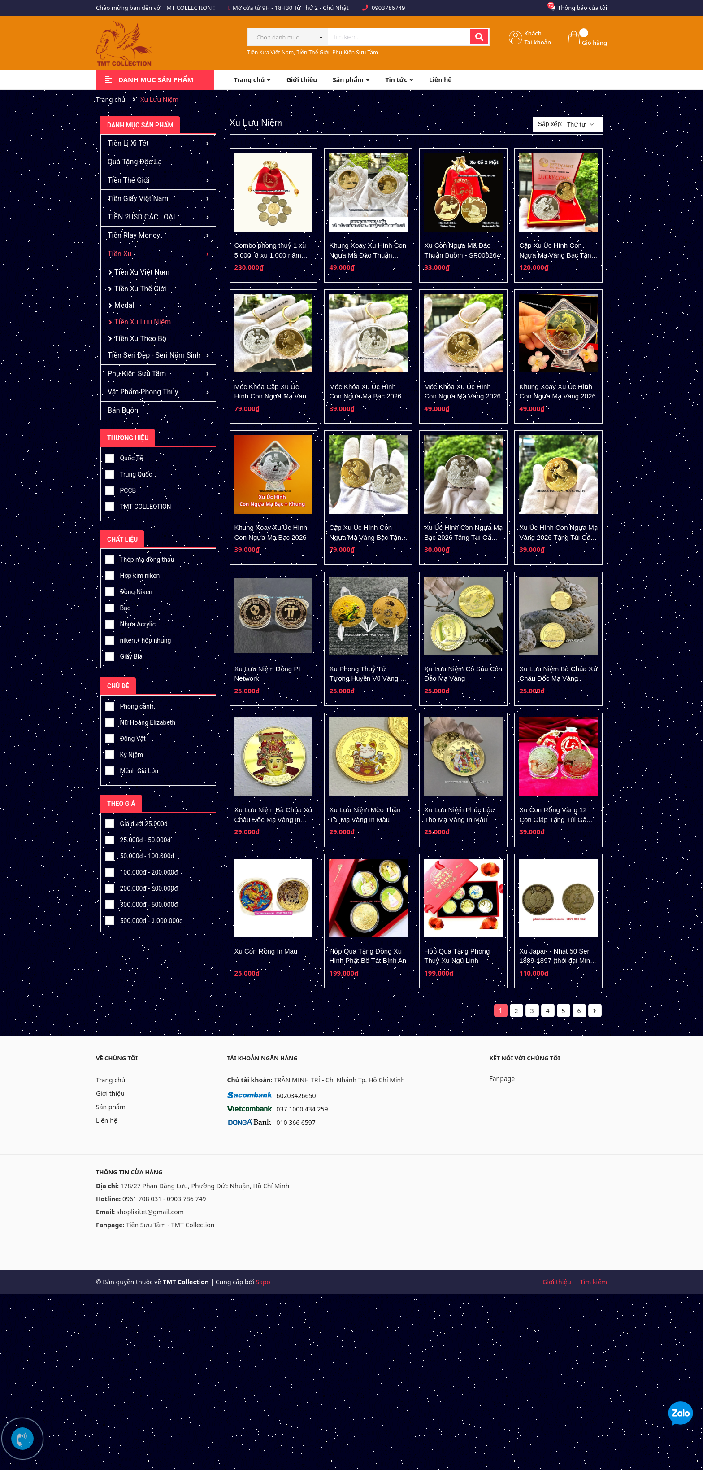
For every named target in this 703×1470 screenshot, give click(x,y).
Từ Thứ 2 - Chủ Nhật (321, 8)
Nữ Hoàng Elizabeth (140, 721)
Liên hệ (106, 1120)
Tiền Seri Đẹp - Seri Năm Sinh (154, 355)
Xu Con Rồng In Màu (266, 951)
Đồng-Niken (128, 590)
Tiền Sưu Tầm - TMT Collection (170, 1225)
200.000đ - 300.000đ (141, 887)
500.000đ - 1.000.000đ (144, 919)
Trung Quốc (128, 473)
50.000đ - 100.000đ (139, 855)
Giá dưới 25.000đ (136, 822)
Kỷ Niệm (124, 753)
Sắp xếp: (550, 123)
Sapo (263, 1282)
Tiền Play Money (134, 235)
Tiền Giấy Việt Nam (138, 198)
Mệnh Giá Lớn (131, 769)
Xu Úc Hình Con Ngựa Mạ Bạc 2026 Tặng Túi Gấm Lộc (463, 537)
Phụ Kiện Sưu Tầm (137, 373)
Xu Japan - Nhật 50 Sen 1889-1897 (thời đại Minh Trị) (556, 960)
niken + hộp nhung (138, 639)
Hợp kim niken (132, 574)
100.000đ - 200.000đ (141, 871)
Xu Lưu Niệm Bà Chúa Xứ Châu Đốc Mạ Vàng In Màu (273, 819)
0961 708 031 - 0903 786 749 (164, 1198)
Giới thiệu (110, 1093)
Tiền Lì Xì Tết (128, 143)
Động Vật (125, 737)
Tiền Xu (119, 253)
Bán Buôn (123, 410)
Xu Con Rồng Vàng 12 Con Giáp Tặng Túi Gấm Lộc (555, 819)
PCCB (120, 489)
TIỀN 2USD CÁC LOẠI (141, 217)
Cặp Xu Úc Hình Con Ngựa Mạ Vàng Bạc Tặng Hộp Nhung (557, 254)
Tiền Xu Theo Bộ (140, 338)
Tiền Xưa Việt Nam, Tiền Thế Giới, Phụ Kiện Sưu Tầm (312, 52)
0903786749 (388, 8)
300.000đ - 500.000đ (141, 903)
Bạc (117, 607)
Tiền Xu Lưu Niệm (142, 322)
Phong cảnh (129, 705)
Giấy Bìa (124, 655)
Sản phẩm (111, 1106)
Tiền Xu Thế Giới (140, 288)
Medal (124, 305)
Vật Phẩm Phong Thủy (143, 392)
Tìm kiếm (593, 1282)
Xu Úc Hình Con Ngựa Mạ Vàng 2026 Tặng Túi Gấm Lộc (558, 537)
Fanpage (502, 1078)
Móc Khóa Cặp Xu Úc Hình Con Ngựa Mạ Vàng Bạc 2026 (272, 396)
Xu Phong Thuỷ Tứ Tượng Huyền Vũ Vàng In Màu (367, 678)
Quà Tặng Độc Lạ (135, 162)
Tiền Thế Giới (128, 180)
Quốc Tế (124, 457)
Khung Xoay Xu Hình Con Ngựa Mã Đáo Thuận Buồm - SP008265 (367, 254)
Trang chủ (110, 1080)
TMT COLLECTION (138, 505)
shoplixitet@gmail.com (150, 1212)
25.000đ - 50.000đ (138, 839)
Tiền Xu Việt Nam (141, 272)
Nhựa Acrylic (130, 623)
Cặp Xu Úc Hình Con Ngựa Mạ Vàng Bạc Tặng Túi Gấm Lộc (367, 537)
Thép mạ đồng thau (139, 558)
